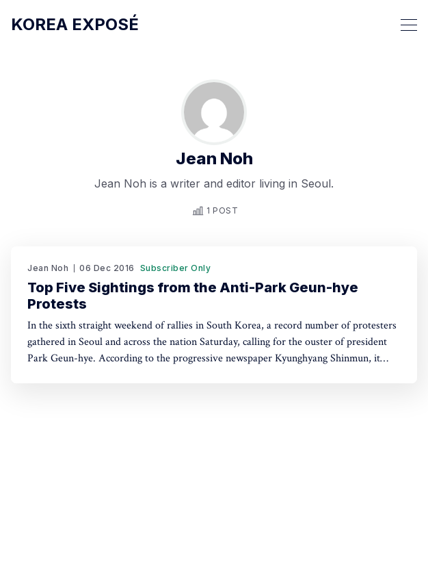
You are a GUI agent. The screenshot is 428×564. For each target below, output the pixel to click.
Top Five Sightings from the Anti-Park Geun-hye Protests (192, 295)
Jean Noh (47, 268)
